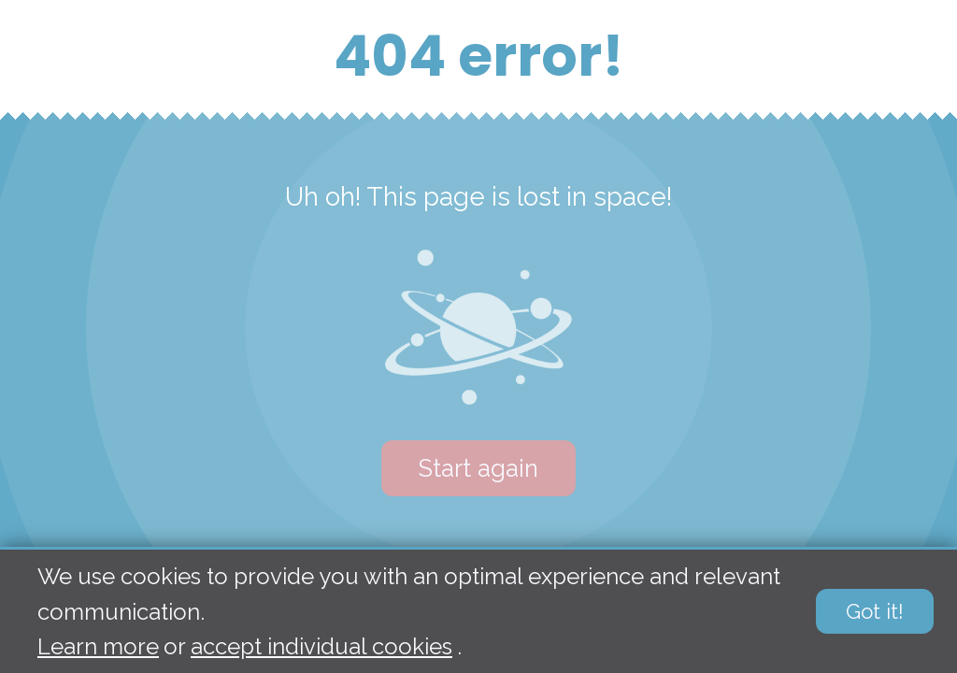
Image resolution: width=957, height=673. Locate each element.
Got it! (875, 612)
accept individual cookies (321, 646)
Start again (478, 468)
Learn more (98, 646)
